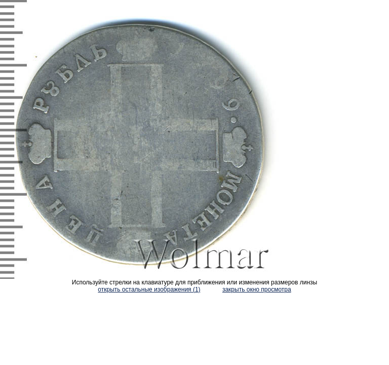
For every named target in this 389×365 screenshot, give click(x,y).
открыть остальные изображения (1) (149, 289)
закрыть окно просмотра (256, 289)
